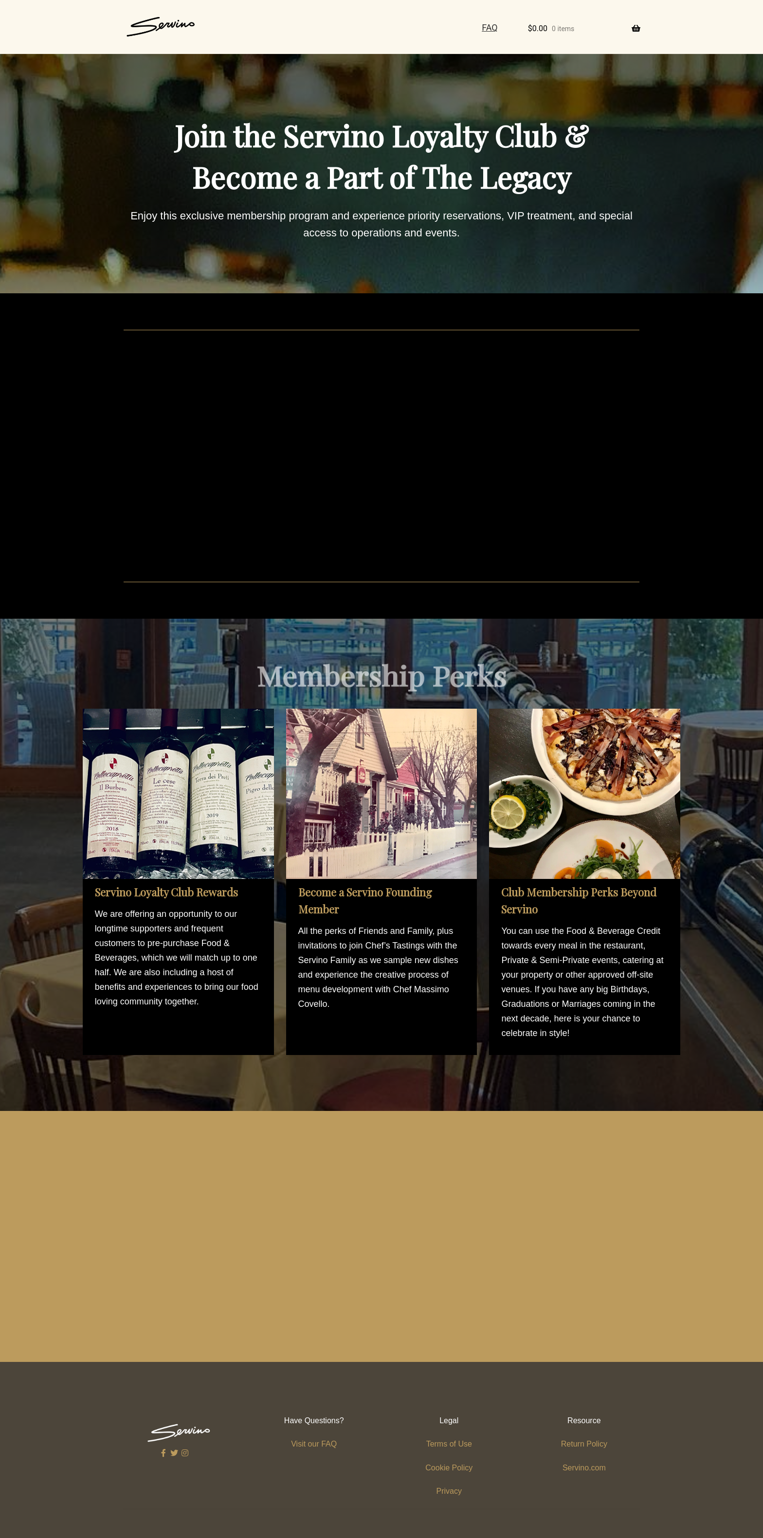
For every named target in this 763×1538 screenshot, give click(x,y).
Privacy (449, 1491)
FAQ (489, 27)
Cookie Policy (448, 1468)
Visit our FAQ (314, 1444)
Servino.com (584, 1468)
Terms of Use (449, 1444)
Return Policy (584, 1444)
